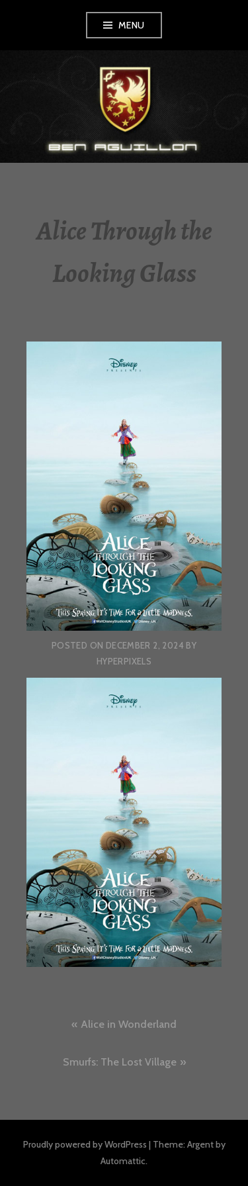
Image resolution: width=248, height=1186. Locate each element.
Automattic (123, 1161)
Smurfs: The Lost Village (120, 1062)
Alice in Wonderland (129, 1024)
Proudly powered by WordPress (85, 1144)
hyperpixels (124, 661)
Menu (131, 25)
